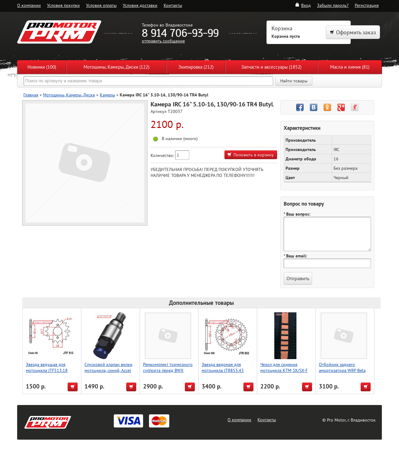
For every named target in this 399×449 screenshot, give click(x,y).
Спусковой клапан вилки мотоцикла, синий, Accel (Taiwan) (108, 370)
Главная (30, 95)
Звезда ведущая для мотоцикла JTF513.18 (47, 367)
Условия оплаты (101, 5)
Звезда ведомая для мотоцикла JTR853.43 (223, 367)
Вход (303, 5)
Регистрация (367, 5)
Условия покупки (63, 5)
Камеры (107, 95)
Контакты (173, 5)
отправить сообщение (163, 41)
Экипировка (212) (196, 67)
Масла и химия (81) (349, 67)
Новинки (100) (41, 67)
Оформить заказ (353, 32)
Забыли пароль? (333, 5)
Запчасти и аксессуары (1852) (271, 67)
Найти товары (293, 81)
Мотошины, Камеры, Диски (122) (116, 67)
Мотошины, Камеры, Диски (69, 95)
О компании (29, 5)
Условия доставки (140, 5)
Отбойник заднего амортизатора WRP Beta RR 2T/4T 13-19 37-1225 (343, 370)
